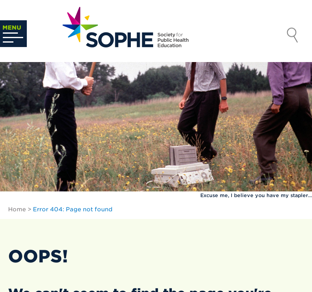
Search (292, 36)
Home (17, 209)
